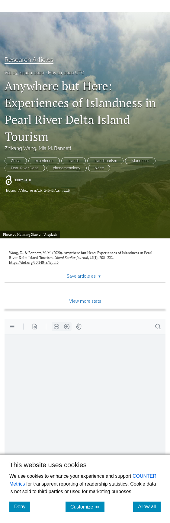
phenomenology (66, 168)
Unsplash (50, 234)
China (16, 161)
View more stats (85, 301)
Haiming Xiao (27, 234)
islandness (140, 161)
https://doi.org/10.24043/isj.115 (38, 191)
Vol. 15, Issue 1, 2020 (24, 72)
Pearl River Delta (25, 168)
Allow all (149, 506)
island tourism (105, 161)
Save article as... (84, 276)
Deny (22, 506)
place (99, 168)
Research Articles (29, 59)
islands (73, 161)
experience (44, 161)
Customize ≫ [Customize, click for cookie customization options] (87, 506)
